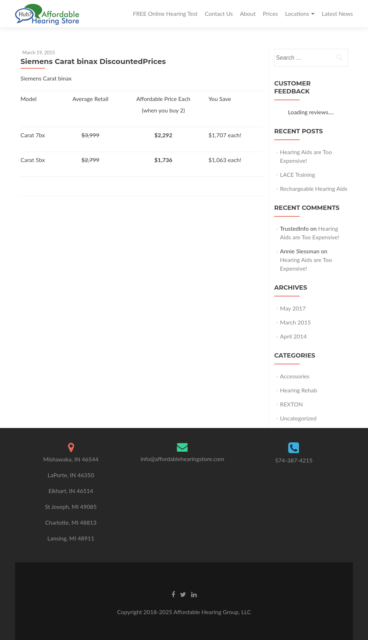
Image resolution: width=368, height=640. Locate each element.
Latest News (337, 13)
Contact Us (219, 13)
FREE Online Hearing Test (165, 13)
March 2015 (295, 322)
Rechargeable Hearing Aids (313, 188)
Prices (270, 13)
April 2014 (293, 336)
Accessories (294, 376)
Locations (297, 13)
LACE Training (297, 174)
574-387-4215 (294, 460)
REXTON (291, 404)
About (248, 13)
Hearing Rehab (298, 390)
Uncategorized (298, 418)
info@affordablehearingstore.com (182, 458)
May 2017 (292, 308)
